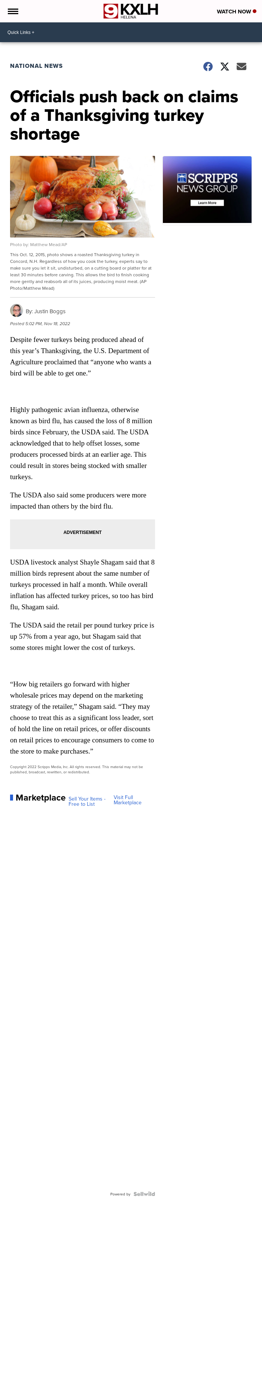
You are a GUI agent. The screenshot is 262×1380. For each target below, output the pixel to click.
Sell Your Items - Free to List (87, 801)
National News (36, 66)
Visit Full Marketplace (128, 800)
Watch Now (236, 11)
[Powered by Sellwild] (144, 1194)
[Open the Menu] (12, 11)
